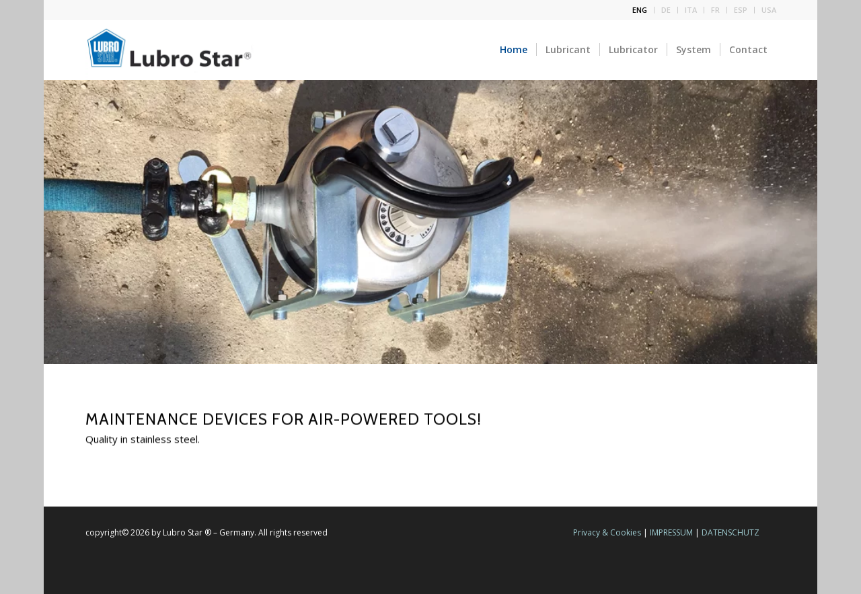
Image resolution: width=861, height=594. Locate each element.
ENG (639, 10)
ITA (691, 10)
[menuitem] (640, 10)
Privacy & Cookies (607, 532)
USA (768, 10)
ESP (740, 10)
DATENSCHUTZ (730, 532)
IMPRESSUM (671, 532)
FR (715, 10)
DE (666, 10)
